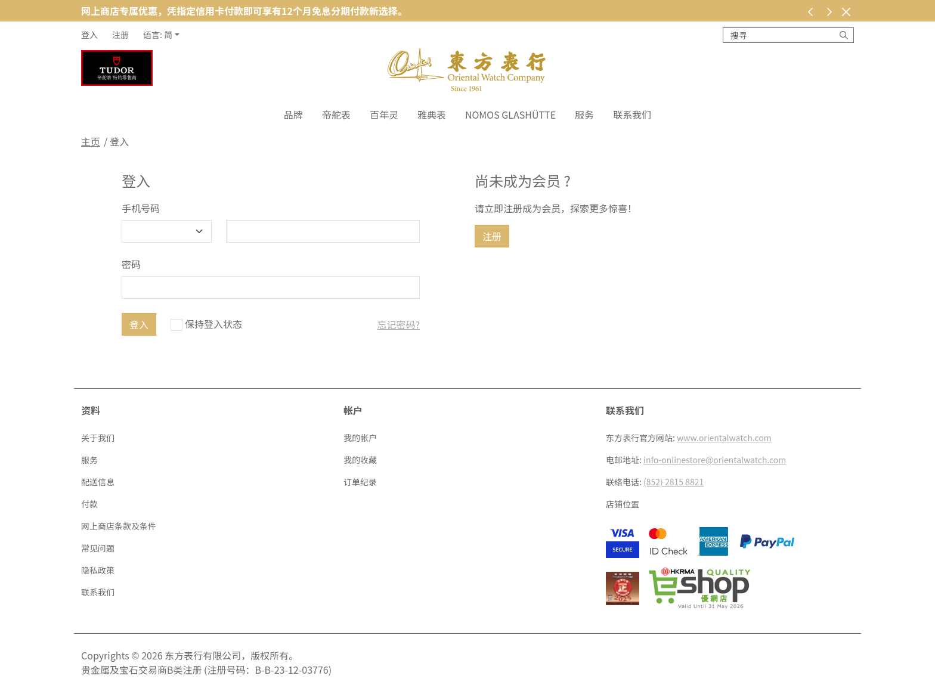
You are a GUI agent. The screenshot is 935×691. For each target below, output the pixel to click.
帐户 (353, 410)
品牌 (293, 114)
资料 (90, 410)
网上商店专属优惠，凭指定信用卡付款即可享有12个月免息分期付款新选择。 (244, 11)
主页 (90, 141)
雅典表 (431, 114)
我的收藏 (360, 460)
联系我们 (632, 114)
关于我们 (97, 438)
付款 (89, 504)
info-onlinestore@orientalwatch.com (714, 460)
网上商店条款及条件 (118, 526)
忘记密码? (398, 324)
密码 (131, 264)
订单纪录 (360, 482)
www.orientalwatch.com (724, 438)
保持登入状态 (213, 324)
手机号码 (141, 208)
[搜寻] (843, 35)
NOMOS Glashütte (510, 114)
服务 (584, 114)
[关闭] (846, 12)
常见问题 (97, 548)
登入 (89, 35)
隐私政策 (97, 570)
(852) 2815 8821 (673, 482)
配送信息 (97, 482)
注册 (120, 35)
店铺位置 (622, 504)
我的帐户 (360, 438)
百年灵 (384, 114)
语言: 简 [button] (157, 35)
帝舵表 (336, 114)
